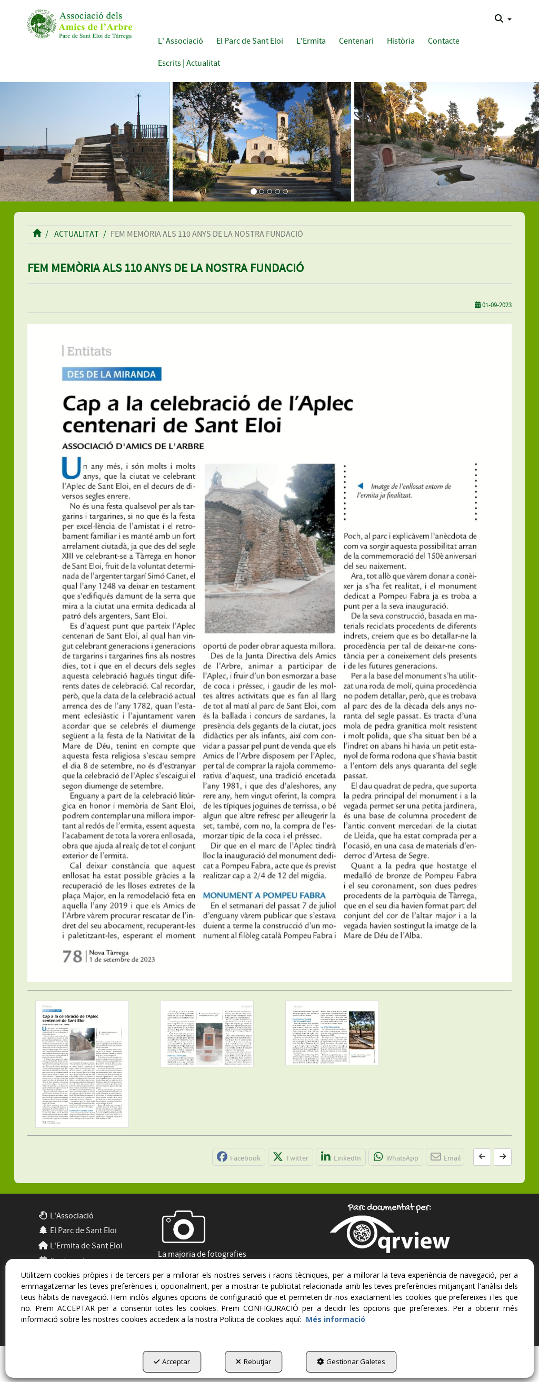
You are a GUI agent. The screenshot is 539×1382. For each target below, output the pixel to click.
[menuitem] (503, 19)
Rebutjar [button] (253, 1361)
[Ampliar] (82, 1064)
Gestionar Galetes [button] (351, 1361)
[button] (78, 23)
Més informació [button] (335, 1319)
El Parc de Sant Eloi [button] (77, 1230)
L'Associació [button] (66, 1215)
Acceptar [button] (172, 1361)
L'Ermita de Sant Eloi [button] (80, 1245)
